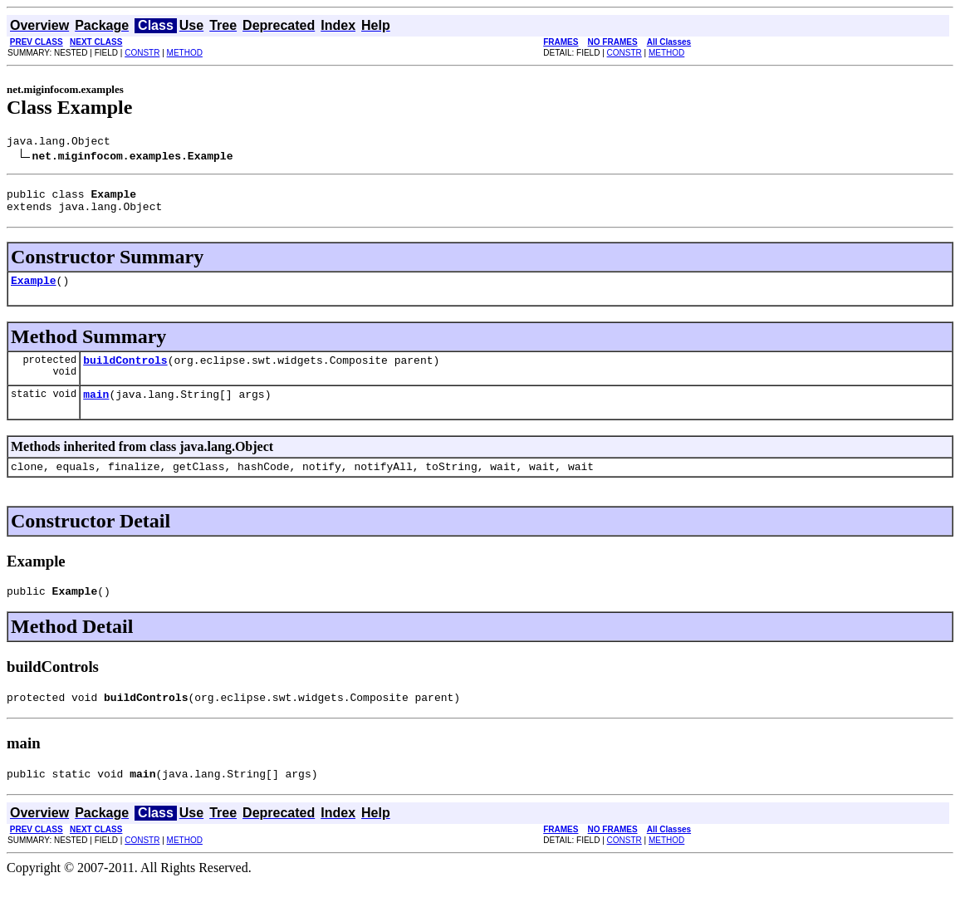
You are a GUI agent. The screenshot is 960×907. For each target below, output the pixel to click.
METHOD (185, 52)
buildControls (125, 372)
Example (33, 289)
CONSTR (142, 52)
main (96, 408)
